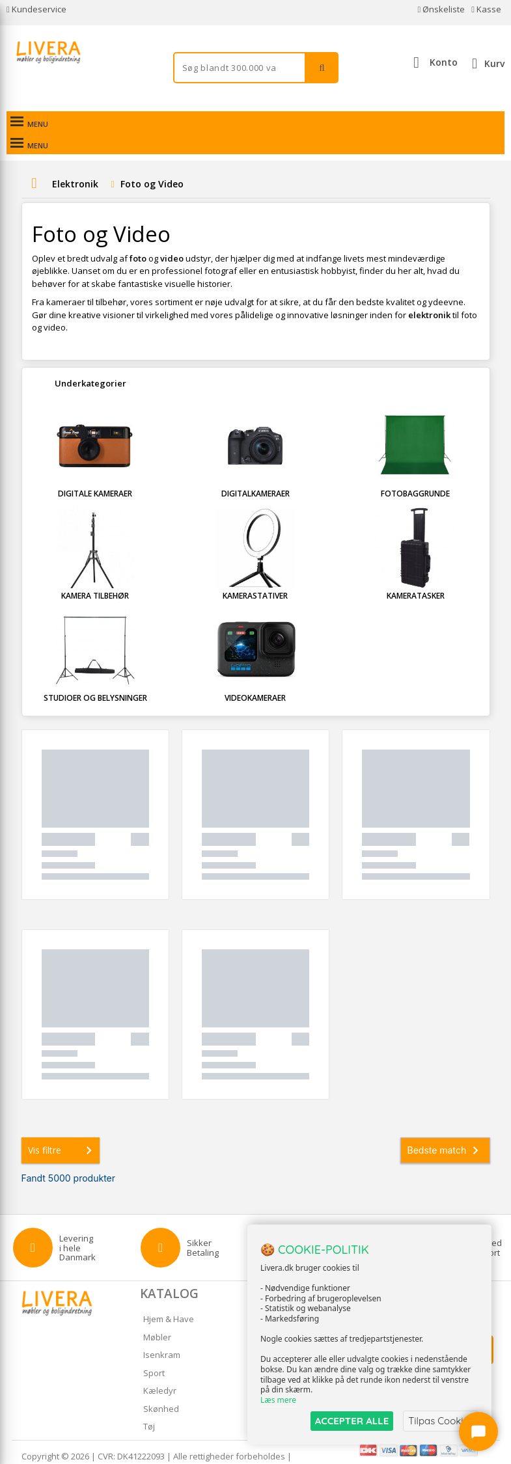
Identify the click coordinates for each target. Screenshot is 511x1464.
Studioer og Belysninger (95, 676)
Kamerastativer (255, 574)
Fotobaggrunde (415, 472)
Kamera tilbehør (95, 574)
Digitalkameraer (255, 472)
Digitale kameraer (95, 472)
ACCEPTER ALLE (352, 1421)
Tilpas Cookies (440, 1421)
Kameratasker (416, 574)
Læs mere (278, 1399)
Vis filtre (62, 1129)
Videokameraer (255, 676)
